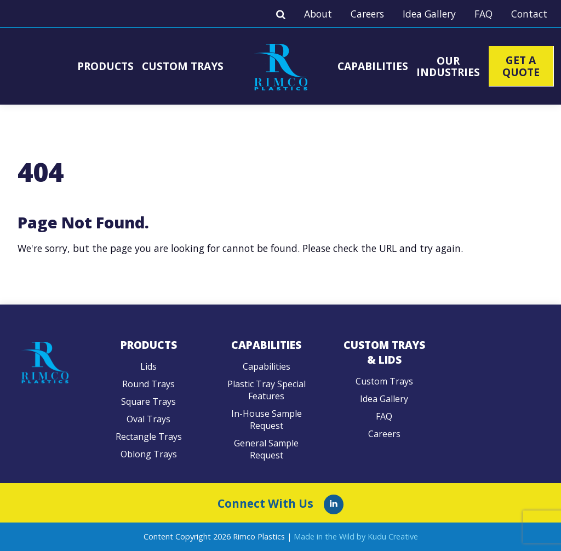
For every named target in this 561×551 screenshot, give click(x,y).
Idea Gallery (429, 13)
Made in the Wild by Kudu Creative (356, 536)
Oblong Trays (149, 454)
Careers (367, 13)
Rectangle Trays (149, 437)
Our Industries (448, 66)
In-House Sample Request (266, 419)
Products (105, 66)
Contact (529, 13)
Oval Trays (148, 419)
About (318, 13)
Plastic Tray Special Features (266, 390)
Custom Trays (183, 66)
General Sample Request (266, 449)
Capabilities (372, 66)
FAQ (483, 13)
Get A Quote (521, 66)
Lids (148, 366)
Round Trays (148, 384)
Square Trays (148, 401)
